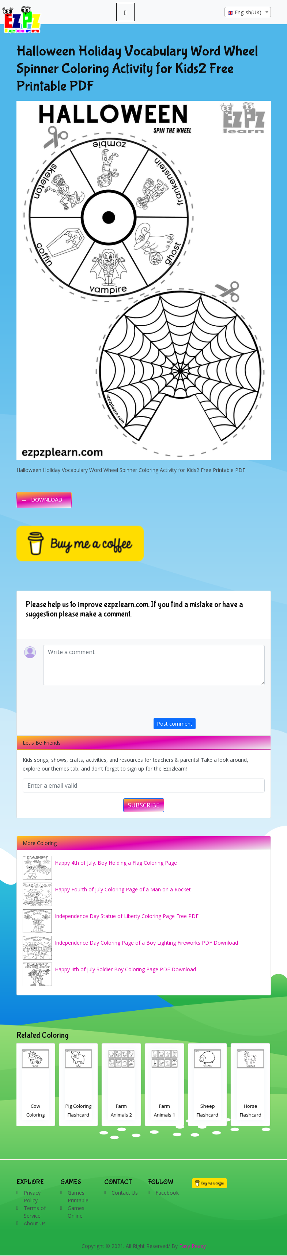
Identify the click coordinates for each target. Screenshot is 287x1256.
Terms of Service (35, 1212)
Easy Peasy (192, 1245)
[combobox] (247, 12)
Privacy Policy (32, 1196)
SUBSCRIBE (143, 805)
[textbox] (248, 12)
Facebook (167, 1192)
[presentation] (209, 704)
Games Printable (78, 1196)
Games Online (76, 1212)
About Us (35, 1223)
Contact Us (125, 1192)
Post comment (174, 723)
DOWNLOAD (47, 500)
